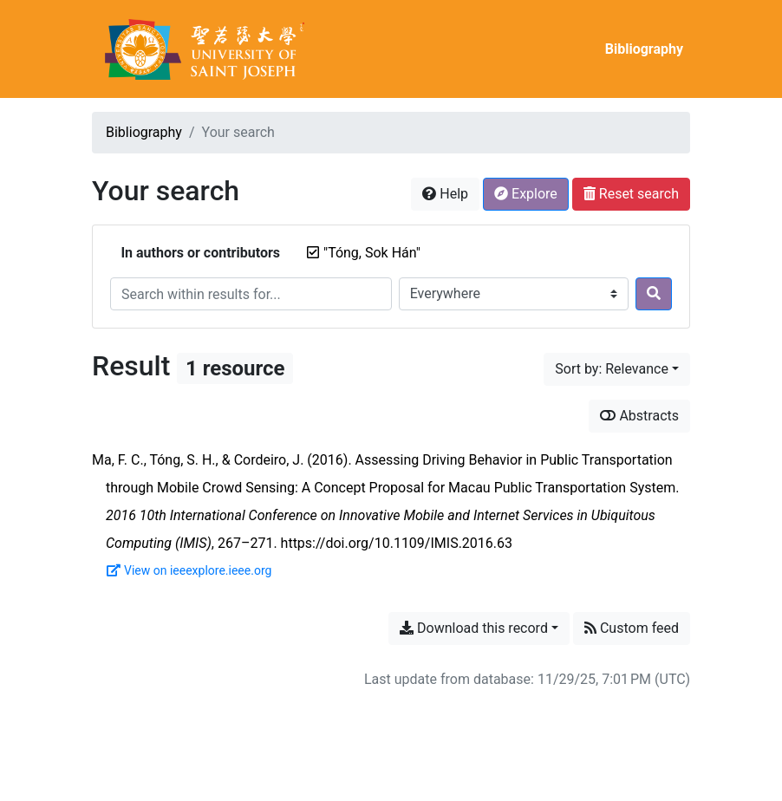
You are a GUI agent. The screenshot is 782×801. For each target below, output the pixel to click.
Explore (525, 194)
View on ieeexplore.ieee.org (189, 570)
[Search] (653, 293)
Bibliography (644, 49)
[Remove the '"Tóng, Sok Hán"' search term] (371, 252)
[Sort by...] (617, 369)
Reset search (631, 194)
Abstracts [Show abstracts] (639, 415)
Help (445, 194)
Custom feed (631, 628)
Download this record (474, 628)
